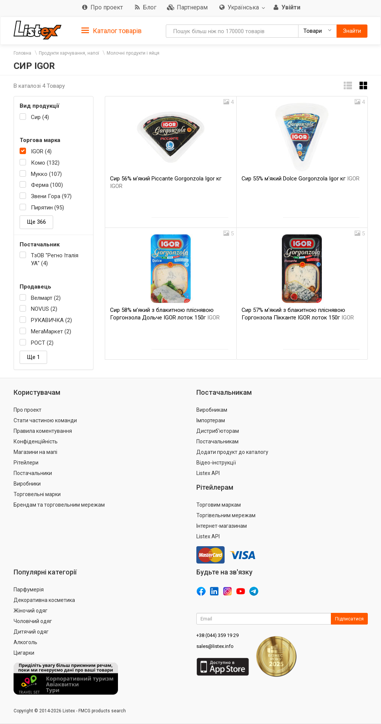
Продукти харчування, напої (69, 53)
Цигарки (24, 653)
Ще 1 (33, 357)
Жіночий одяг (30, 611)
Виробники (27, 484)
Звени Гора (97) (51, 196)
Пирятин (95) (47, 207)
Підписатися (349, 619)
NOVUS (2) (44, 308)
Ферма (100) (47, 185)
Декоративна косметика (44, 600)
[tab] (111, 30)
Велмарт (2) (46, 298)
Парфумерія (29, 590)
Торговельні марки (37, 494)
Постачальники (33, 473)
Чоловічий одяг (33, 621)
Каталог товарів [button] (111, 31)
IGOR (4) (41, 151)
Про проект (27, 410)
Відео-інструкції (216, 463)
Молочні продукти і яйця (133, 53)
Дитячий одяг (31, 632)
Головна (22, 53)
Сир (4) (40, 117)
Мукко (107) (46, 174)
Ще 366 (36, 221)
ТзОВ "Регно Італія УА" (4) (54, 259)
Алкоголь (25, 642)
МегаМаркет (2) (51, 331)
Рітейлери (26, 463)
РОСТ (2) (42, 342)
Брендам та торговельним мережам (59, 505)
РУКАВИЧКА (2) (51, 320)
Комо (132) (45, 162)
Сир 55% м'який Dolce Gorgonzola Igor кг (301, 178)
